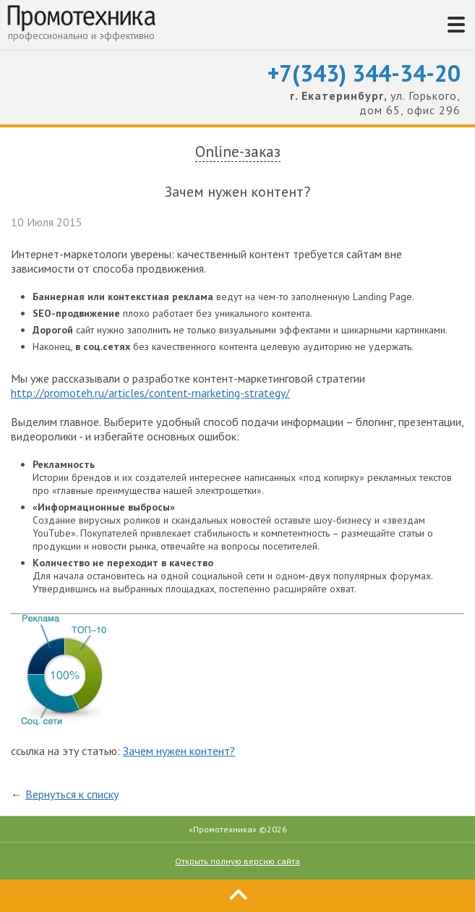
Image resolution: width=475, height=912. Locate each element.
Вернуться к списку (72, 794)
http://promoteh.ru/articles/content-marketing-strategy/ (150, 392)
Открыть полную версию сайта (237, 861)
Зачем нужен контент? (179, 750)
